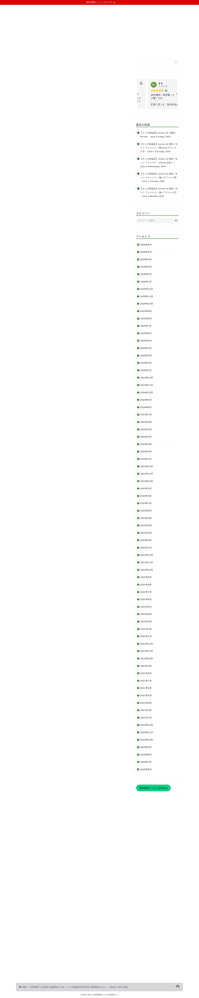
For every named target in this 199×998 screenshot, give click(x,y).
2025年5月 (146, 340)
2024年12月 (146, 377)
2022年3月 (146, 621)
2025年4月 (146, 348)
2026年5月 (146, 252)
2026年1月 (146, 281)
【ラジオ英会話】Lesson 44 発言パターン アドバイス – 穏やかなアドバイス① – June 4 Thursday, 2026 (159, 148)
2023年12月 (146, 466)
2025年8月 (146, 318)
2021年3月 (146, 710)
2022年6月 (146, 599)
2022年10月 (146, 570)
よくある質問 (99, 47)
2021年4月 (146, 703)
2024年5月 (146, 429)
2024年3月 (146, 444)
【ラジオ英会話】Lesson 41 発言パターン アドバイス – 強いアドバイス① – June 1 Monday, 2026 (159, 192)
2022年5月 (146, 606)
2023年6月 (146, 510)
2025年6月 (146, 333)
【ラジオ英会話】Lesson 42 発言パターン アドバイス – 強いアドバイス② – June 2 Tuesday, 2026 (159, 177)
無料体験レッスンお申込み (153, 788)
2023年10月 (146, 481)
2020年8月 (146, 754)
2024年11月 (146, 385)
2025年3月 (146, 355)
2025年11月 (146, 296)
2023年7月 (146, 503)
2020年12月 (146, 725)
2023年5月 (146, 518)
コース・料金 (77, 47)
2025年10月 (146, 303)
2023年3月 (146, 533)
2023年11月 (146, 473)
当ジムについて (55, 47)
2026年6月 (146, 244)
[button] (176, 94)
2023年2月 (146, 540)
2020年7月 (146, 762)
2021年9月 (146, 666)
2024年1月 (146, 459)
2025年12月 (146, 289)
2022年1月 (146, 636)
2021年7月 (146, 680)
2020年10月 (146, 739)
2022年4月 (146, 614)
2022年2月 (146, 629)
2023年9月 (146, 488)
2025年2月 (146, 363)
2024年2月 (146, 451)
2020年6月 (146, 769)
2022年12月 (146, 555)
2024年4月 (146, 436)
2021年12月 (146, 643)
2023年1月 (146, 547)
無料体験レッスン (122, 47)
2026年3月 (146, 266)
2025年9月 (146, 311)
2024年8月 (146, 407)
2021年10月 (146, 658)
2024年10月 (146, 392)
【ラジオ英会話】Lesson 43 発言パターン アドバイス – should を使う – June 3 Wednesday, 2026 (159, 162)
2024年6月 (146, 422)
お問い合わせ (145, 47)
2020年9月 (146, 747)
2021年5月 (146, 695)
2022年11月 (146, 562)
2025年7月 (146, 326)
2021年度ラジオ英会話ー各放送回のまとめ (47, 987)
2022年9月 (146, 577)
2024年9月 (146, 399)
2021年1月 (146, 717)
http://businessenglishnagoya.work (53, 863)
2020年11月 (146, 732)
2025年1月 (146, 370)
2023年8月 (146, 496)
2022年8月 (146, 584)
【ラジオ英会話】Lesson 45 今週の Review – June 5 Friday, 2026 (158, 135)
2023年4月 (146, 525)
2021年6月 (146, 688)
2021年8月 (146, 673)
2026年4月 (146, 259)
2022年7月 (146, 592)
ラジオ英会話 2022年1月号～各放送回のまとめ (39, 61)
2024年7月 (146, 414)
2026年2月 (146, 274)
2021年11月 (146, 651)
